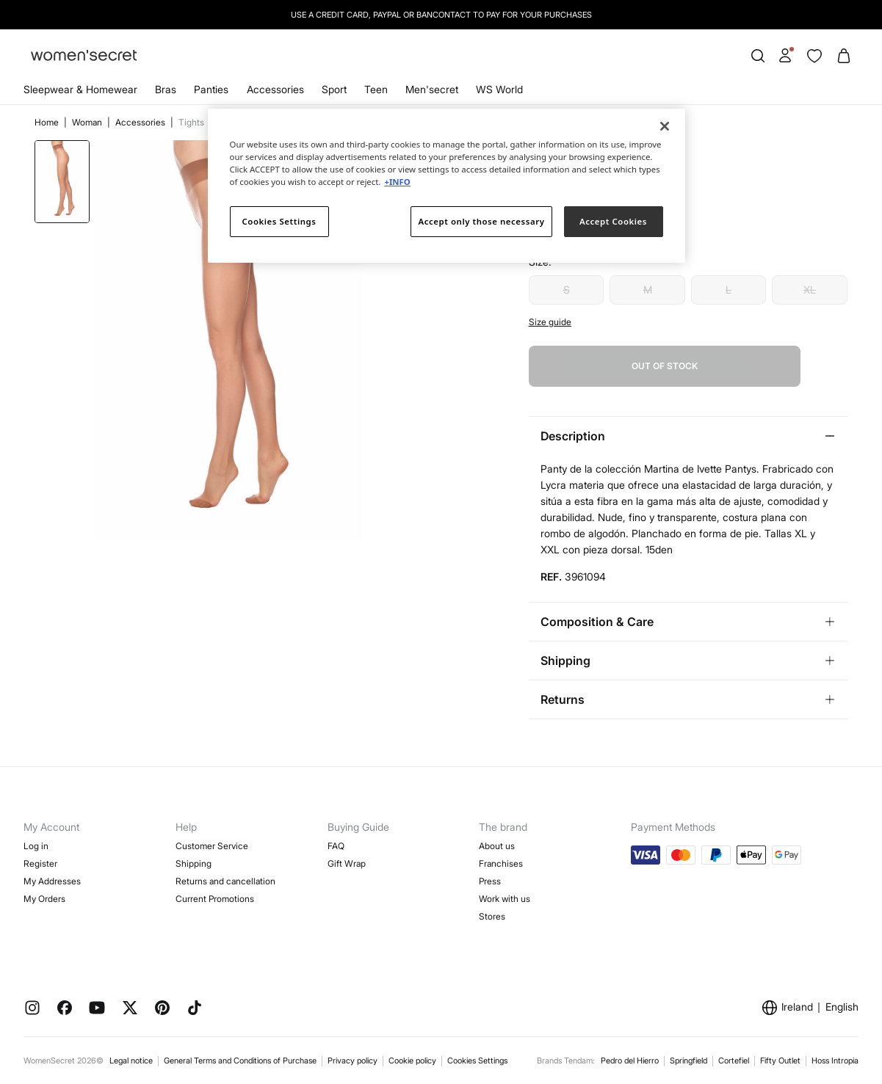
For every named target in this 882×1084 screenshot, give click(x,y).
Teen (376, 89)
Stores (492, 916)
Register (40, 863)
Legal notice (131, 1060)
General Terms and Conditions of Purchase (240, 1060)
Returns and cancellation (225, 881)
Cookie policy (412, 1060)
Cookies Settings (477, 1060)
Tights (191, 122)
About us (497, 845)
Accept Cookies (613, 221)
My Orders (44, 898)
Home (48, 122)
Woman (88, 122)
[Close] (664, 126)
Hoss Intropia (834, 1060)
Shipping (194, 863)
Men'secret (431, 89)
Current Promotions (215, 898)
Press (490, 881)
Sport (334, 89)
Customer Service (212, 845)
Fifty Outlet (780, 1060)
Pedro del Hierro (630, 1060)
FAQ (336, 845)
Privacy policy (352, 1060)
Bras (165, 89)
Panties (211, 89)
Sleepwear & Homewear (80, 89)
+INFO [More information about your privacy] (397, 181)
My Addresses (52, 881)
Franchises (501, 863)
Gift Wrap (347, 863)
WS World (499, 89)
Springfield (688, 1060)
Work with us (504, 898)
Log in (36, 845)
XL (809, 289)
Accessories (275, 89)
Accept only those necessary (482, 221)
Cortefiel (733, 1060)
